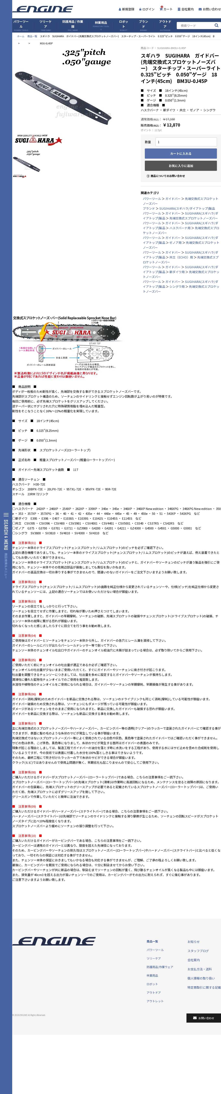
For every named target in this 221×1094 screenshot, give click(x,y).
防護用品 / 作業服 (72, 25)
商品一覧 (32, 36)
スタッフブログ (198, 951)
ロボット (123, 25)
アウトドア (165, 25)
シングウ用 (177, 286)
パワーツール (21, 25)
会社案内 (186, 9)
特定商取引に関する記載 (204, 987)
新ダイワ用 (177, 272)
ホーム (20, 36)
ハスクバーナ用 (180, 228)
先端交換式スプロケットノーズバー (193, 218)
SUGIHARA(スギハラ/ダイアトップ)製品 (187, 208)
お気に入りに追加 (181, 166)
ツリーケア (45, 25)
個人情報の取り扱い (201, 978)
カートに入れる (181, 153)
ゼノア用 (175, 242)
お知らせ (193, 941)
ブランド (143, 25)
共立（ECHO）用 (181, 257)
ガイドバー (173, 198)
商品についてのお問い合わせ (164, 172)
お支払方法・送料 (199, 969)
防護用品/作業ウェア (160, 967)
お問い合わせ (210, 9)
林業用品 (101, 25)
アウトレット (155, 1001)
